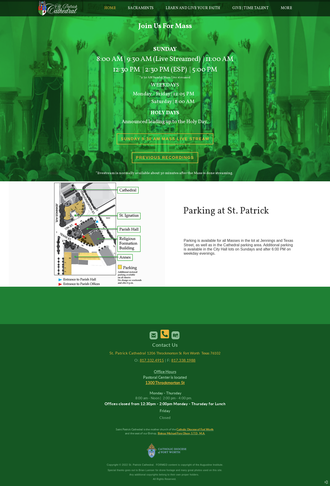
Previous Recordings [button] (165, 157)
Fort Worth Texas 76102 (202, 353)
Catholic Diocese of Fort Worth (195, 429)
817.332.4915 (152, 360)
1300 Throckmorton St (165, 383)
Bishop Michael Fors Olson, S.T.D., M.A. (181, 433)
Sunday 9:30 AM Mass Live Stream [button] (165, 138)
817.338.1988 (183, 360)
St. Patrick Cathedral (127, 353)
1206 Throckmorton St (164, 353)
